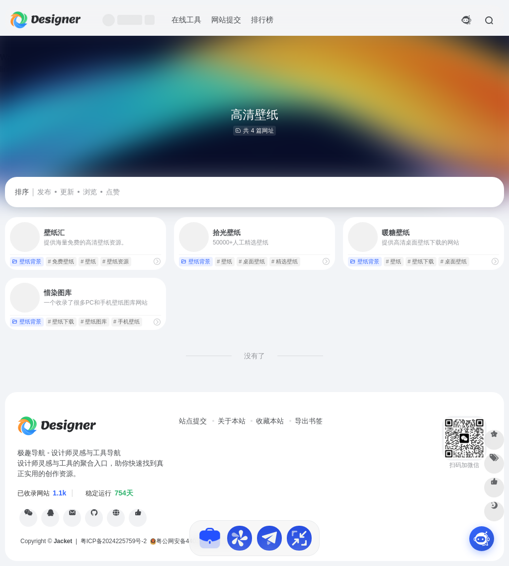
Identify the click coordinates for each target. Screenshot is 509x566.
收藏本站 (270, 421)
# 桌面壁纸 (252, 261)
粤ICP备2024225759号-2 (114, 541)
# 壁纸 (88, 261)
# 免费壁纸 (61, 261)
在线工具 (186, 19)
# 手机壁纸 (126, 321)
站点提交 (193, 421)
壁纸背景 (26, 261)
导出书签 (309, 421)
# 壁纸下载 (421, 261)
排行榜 (262, 19)
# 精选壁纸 (284, 261)
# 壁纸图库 (94, 321)
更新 (67, 192)
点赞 (113, 192)
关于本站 (232, 421)
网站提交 (226, 19)
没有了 (254, 356)
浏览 (90, 192)
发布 (44, 192)
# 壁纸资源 (115, 261)
